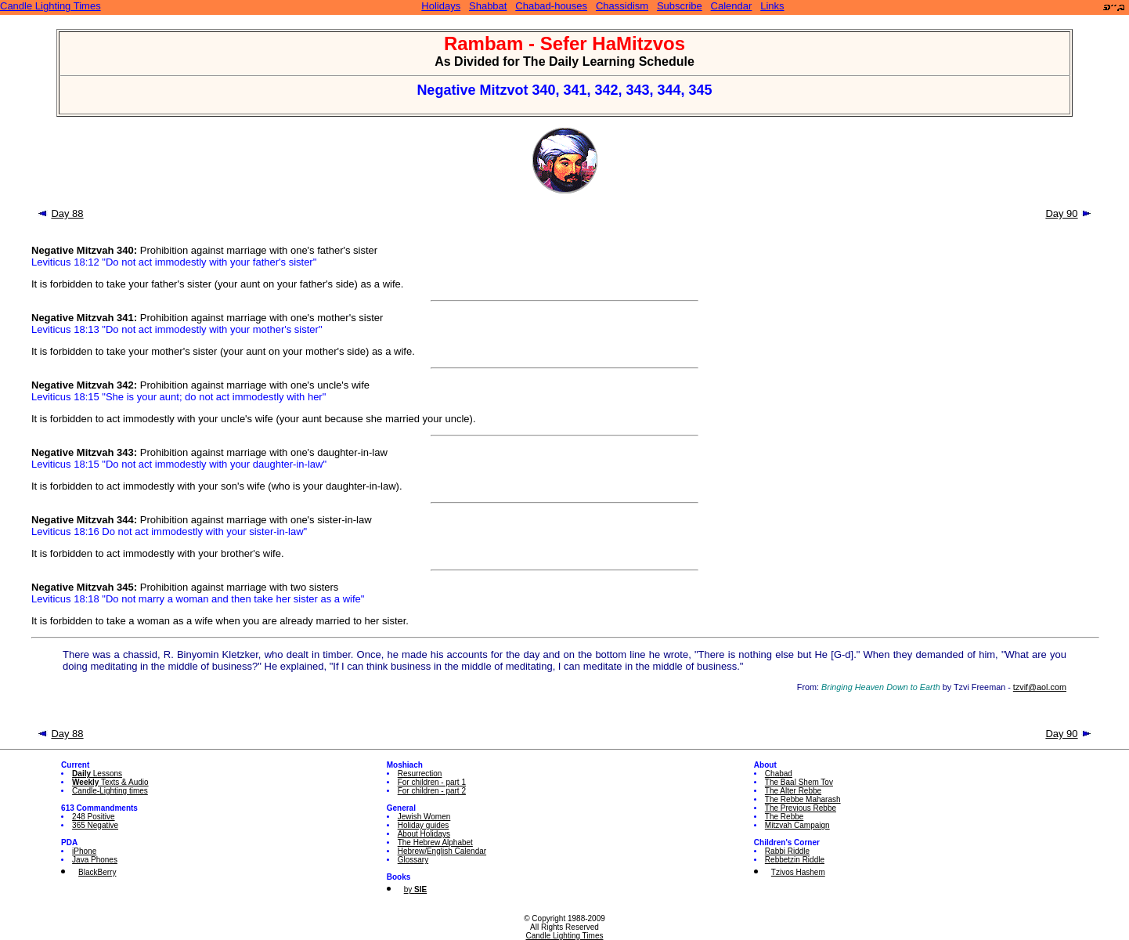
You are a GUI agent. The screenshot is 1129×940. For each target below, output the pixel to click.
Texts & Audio (110, 782)
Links (772, 6)
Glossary (413, 859)
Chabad (778, 773)
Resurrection (420, 773)
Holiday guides (423, 825)
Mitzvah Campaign (797, 825)
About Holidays (424, 834)
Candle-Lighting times (110, 790)
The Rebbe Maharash (803, 799)
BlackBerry (97, 872)
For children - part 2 (432, 790)
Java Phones (94, 859)
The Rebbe (784, 816)
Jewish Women (424, 816)
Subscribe (679, 6)
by (415, 889)
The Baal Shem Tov (799, 782)
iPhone (84, 851)
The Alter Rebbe (793, 790)
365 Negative (95, 825)
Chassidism (622, 6)
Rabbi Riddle (787, 851)
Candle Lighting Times (50, 6)
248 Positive (93, 816)
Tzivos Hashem (798, 872)
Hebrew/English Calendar (442, 851)
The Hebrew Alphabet (435, 842)
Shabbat (488, 6)
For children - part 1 (432, 782)
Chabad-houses (551, 6)
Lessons (97, 773)
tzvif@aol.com (1039, 687)
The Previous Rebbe (800, 808)
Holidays (440, 6)
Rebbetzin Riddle (794, 859)
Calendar (731, 6)
